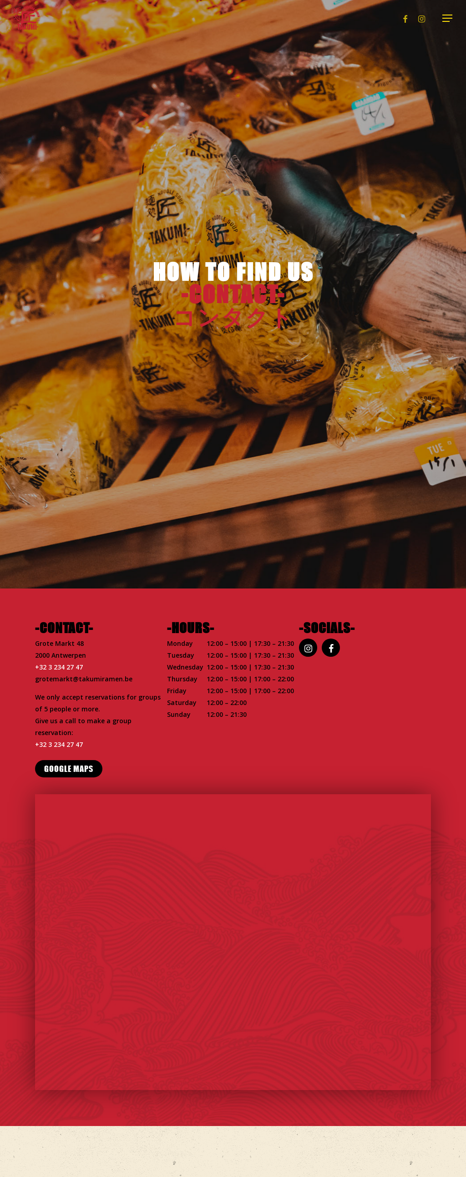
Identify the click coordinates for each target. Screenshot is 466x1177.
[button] (447, 18)
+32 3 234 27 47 (59, 667)
